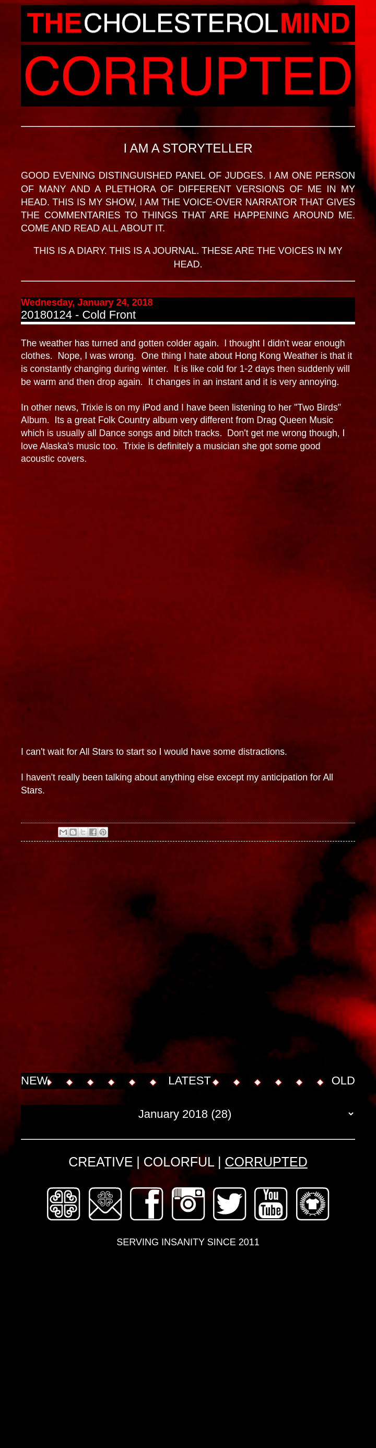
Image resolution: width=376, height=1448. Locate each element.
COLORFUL (179, 1161)
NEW (34, 1080)
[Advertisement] (98, 958)
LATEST (189, 1080)
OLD (343, 1080)
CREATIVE (100, 1161)
